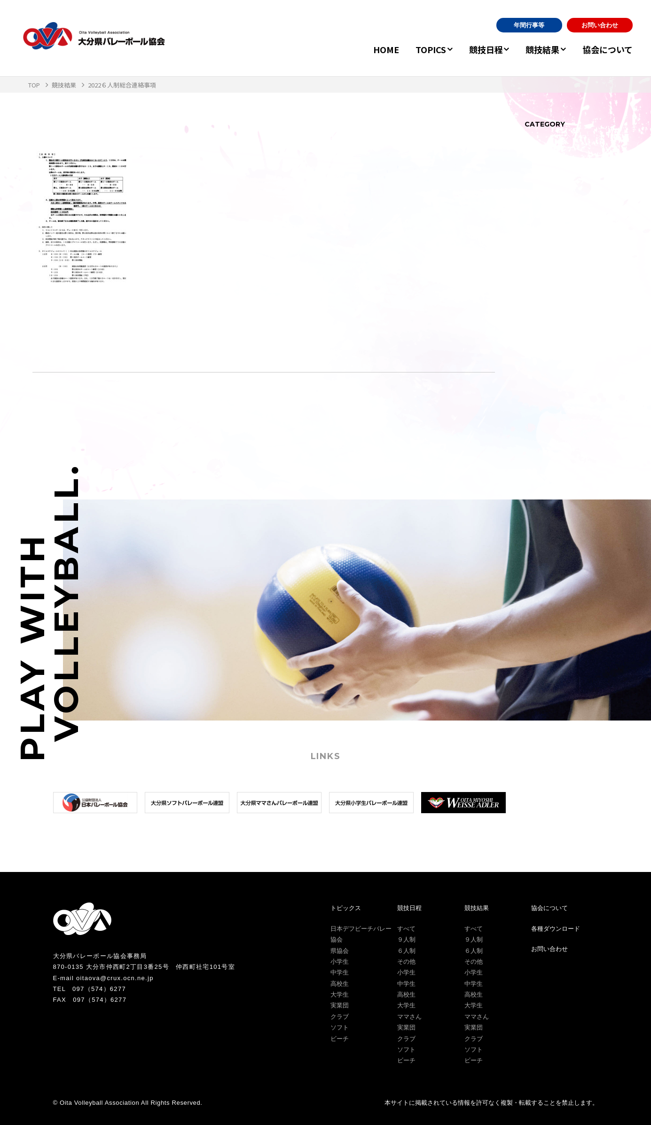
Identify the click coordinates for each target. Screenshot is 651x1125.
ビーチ (339, 1038)
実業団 (339, 1005)
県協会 (339, 950)
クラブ (339, 1016)
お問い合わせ (599, 25)
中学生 (339, 972)
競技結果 (538, 49)
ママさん (409, 1016)
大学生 (339, 994)
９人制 (406, 939)
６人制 (406, 950)
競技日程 (477, 49)
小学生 (339, 961)
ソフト (339, 1027)
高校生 (339, 983)
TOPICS (417, 49)
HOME (373, 49)
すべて (406, 928)
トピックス (345, 907)
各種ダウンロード (555, 928)
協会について (607, 49)
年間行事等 (529, 25)
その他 (406, 961)
